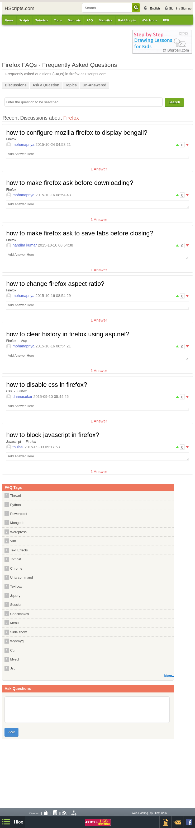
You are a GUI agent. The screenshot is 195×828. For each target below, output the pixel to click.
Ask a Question (45, 85)
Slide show (18, 632)
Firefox (11, 139)
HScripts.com (19, 8)
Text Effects (19, 550)
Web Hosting (139, 813)
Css (9, 391)
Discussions (15, 85)
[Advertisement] (64, 42)
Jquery (15, 596)
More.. (169, 676)
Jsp (12, 668)
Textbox (16, 586)
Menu (14, 623)
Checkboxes (19, 614)
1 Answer (99, 169)
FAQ (90, 20)
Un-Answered (94, 85)
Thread (15, 495)
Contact (34, 813)
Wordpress (18, 532)
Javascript (13, 442)
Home (9, 20)
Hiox (18, 822)
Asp (24, 341)
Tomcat (15, 559)
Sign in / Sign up (180, 8)
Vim (13, 541)
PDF (166, 20)
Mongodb (17, 523)
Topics (71, 85)
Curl (13, 650)
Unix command (21, 577)
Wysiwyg (16, 641)
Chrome (16, 568)
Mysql (14, 659)
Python (15, 505)
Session (16, 605)
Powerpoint (18, 514)
